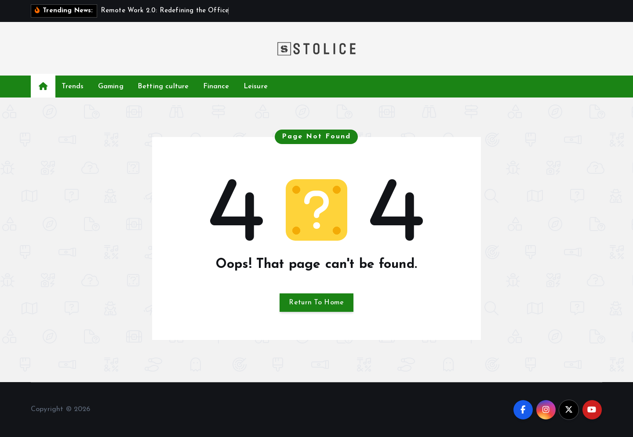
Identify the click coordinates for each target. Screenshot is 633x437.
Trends (73, 86)
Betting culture (163, 86)
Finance (216, 86)
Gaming (111, 86)
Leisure (256, 86)
